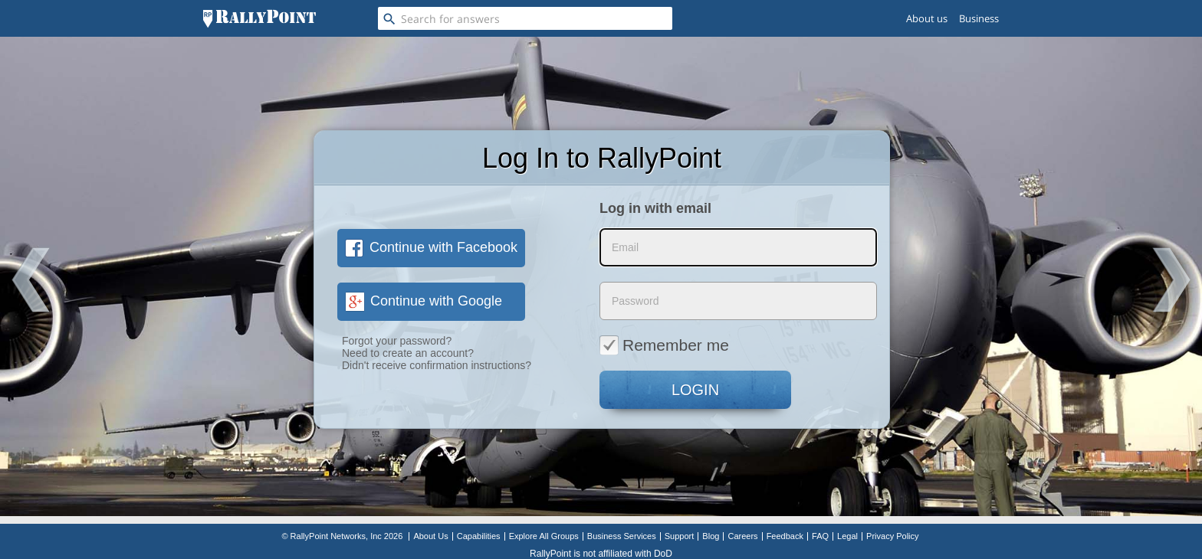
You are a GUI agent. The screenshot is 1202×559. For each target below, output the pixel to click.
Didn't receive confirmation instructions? (436, 365)
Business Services (621, 536)
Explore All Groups (544, 536)
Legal (847, 536)
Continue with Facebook (431, 247)
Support (680, 536)
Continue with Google (423, 301)
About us (926, 18)
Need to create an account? (408, 353)
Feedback (785, 536)
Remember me (664, 344)
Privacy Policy (892, 536)
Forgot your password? (397, 341)
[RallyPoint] (259, 18)
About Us (430, 536)
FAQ (820, 536)
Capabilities (479, 536)
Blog (710, 536)
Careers (742, 536)
